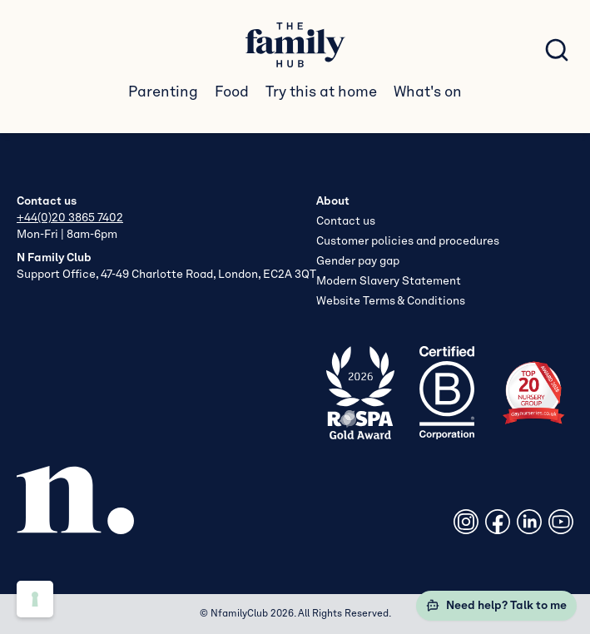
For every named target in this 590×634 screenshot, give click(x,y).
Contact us (345, 221)
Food (232, 92)
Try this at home (321, 92)
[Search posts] (556, 50)
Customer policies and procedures (407, 241)
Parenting (163, 92)
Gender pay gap (357, 261)
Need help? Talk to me (496, 605)
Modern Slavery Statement (388, 281)
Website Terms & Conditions (390, 301)
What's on (428, 92)
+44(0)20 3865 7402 (70, 218)
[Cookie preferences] (35, 599)
